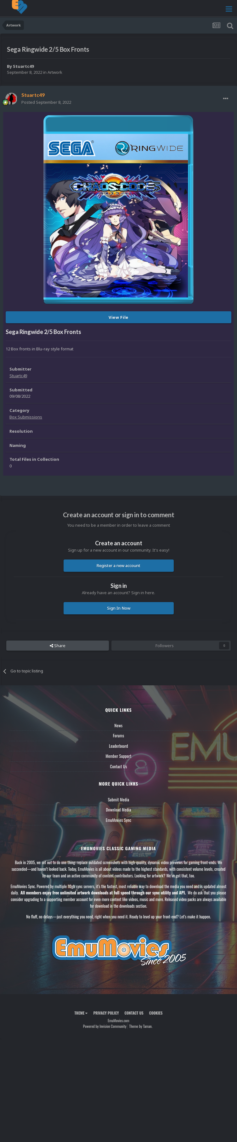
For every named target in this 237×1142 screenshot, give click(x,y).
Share (57, 645)
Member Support (118, 756)
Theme (80, 1013)
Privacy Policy (106, 1013)
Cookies (156, 1013)
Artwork (55, 72)
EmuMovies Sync (118, 820)
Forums (118, 735)
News (119, 725)
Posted (46, 102)
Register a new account (118, 565)
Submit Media (118, 799)
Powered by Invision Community (105, 1026)
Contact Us (118, 766)
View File (118, 317)
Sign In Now (118, 608)
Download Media (118, 809)
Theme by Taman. (140, 1026)
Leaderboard (118, 746)
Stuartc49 (23, 66)
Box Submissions (25, 417)
